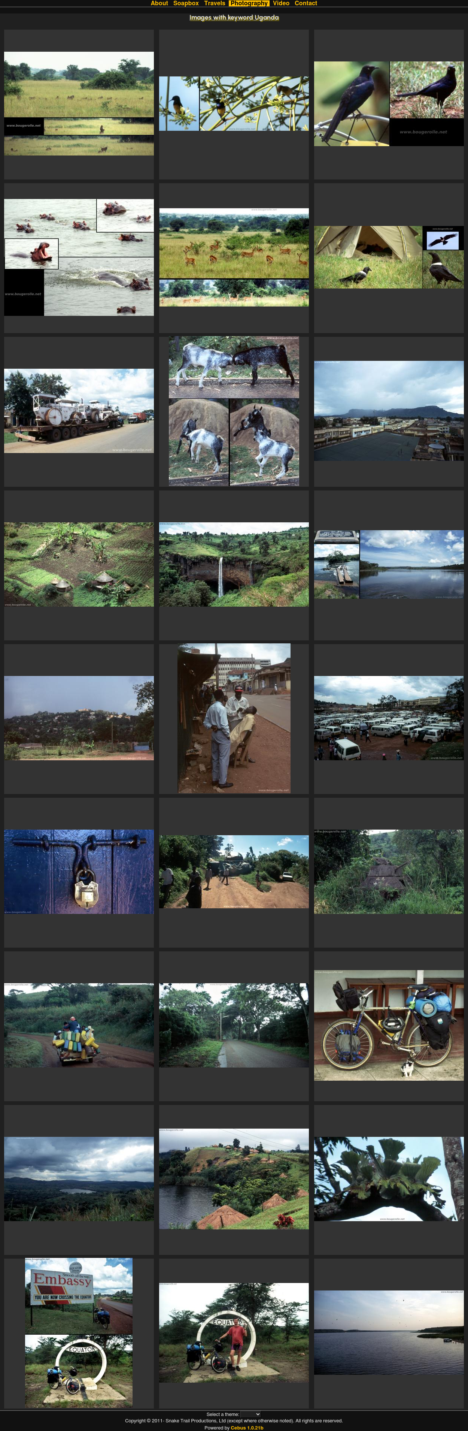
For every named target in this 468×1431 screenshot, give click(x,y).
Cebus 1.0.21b (247, 1428)
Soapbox (186, 3)
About (159, 3)
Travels (214, 3)
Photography (249, 3)
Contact (306, 3)
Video (281, 3)
